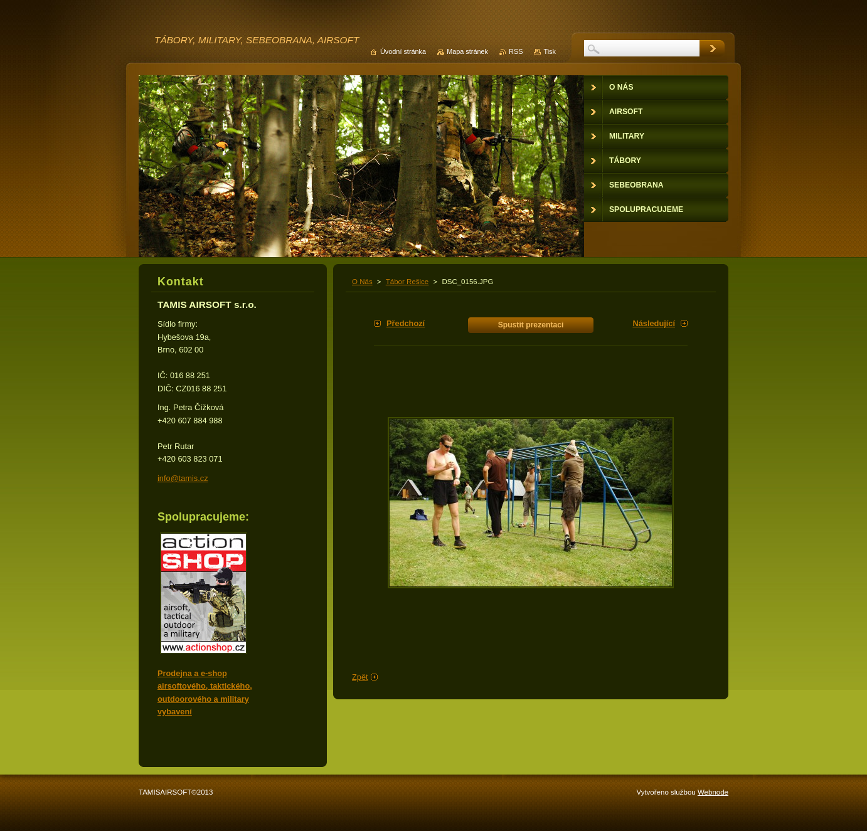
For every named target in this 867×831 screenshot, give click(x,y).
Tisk (549, 51)
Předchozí (405, 323)
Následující (653, 323)
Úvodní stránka (403, 51)
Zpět (360, 677)
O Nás (362, 281)
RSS (516, 51)
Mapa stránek (467, 51)
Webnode (713, 792)
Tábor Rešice (407, 281)
